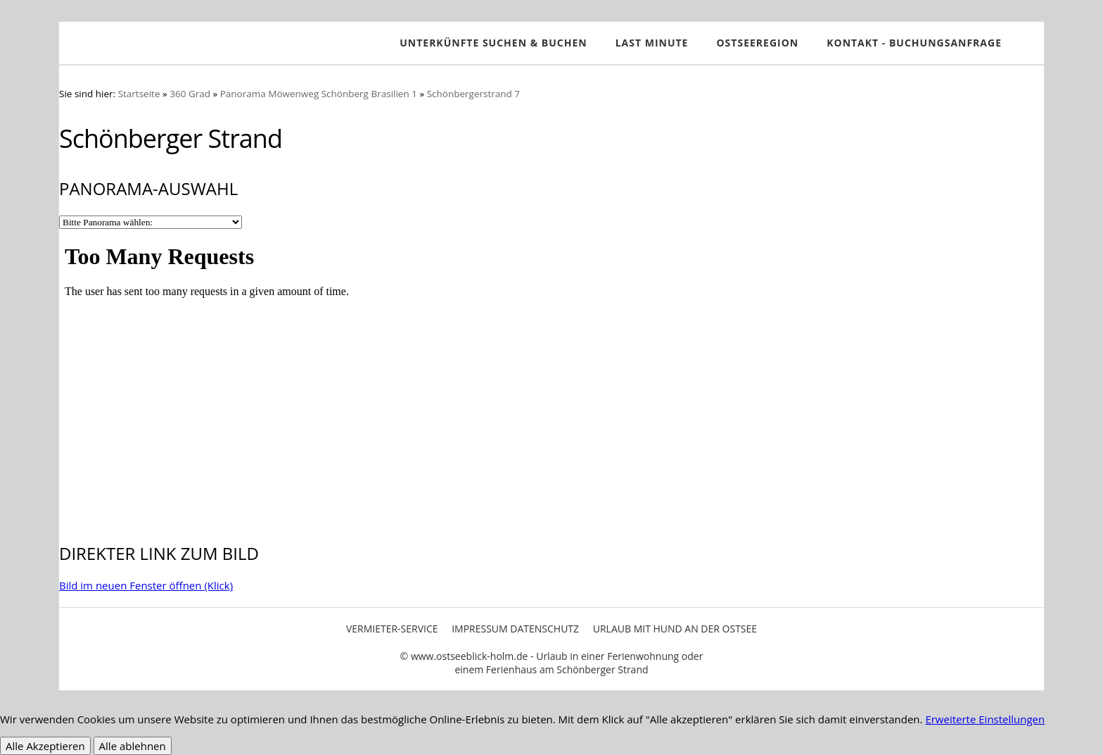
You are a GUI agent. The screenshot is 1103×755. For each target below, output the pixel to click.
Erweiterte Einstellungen (985, 719)
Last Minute (652, 42)
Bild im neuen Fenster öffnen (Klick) (146, 585)
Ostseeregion (757, 42)
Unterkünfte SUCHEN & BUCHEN (493, 42)
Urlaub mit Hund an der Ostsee (675, 628)
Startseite (139, 93)
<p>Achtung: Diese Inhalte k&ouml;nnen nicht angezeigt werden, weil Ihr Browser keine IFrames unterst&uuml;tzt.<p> (551, 377)
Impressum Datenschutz (515, 628)
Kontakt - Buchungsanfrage (914, 42)
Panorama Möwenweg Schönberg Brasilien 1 (318, 93)
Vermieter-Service (392, 628)
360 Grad (190, 93)
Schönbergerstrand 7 (473, 93)
